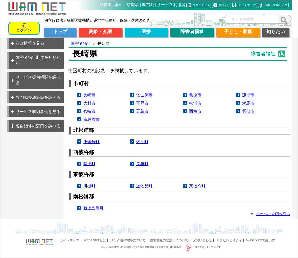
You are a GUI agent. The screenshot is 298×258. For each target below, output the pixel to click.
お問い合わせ (202, 240)
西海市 (195, 111)
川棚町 (89, 185)
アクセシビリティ (229, 240)
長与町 (142, 163)
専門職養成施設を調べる (36, 97)
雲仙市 (248, 111)
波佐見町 (144, 185)
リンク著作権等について (128, 240)
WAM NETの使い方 (260, 240)
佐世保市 (144, 95)
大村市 (89, 103)
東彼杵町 (197, 185)
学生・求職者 (127, 5)
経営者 (106, 5)
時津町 (89, 163)
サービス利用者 (171, 5)
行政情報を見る (27, 43)
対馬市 (248, 103)
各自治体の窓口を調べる (36, 125)
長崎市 (89, 95)
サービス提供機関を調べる (36, 80)
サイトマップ (69, 240)
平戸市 (142, 103)
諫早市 (248, 95)
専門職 (148, 5)
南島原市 (91, 119)
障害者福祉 (81, 43)
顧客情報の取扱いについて (169, 240)
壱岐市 (89, 111)
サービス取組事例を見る (36, 111)
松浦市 (195, 103)
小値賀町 (91, 141)
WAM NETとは (95, 240)
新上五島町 (93, 208)
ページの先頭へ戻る (273, 214)
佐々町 (142, 141)
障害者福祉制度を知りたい (36, 60)
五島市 (142, 111)
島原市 (195, 95)
